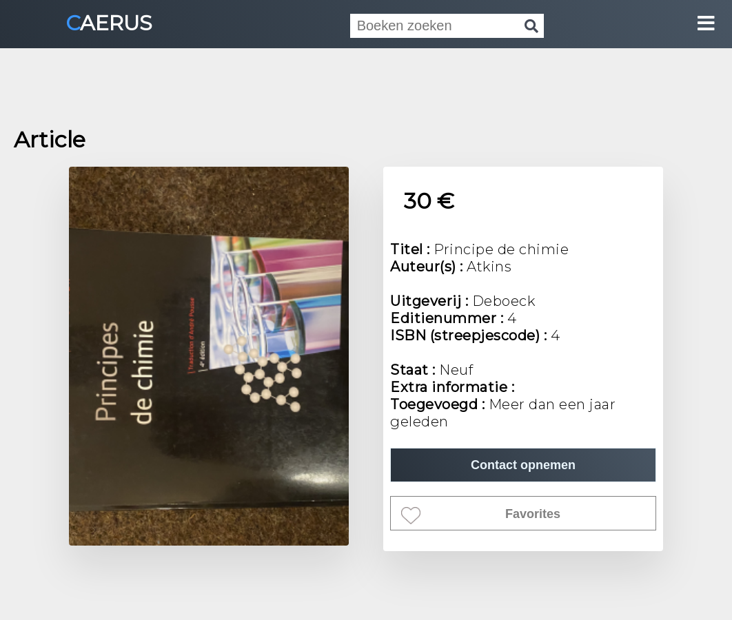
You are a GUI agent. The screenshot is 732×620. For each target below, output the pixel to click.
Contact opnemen (523, 465)
